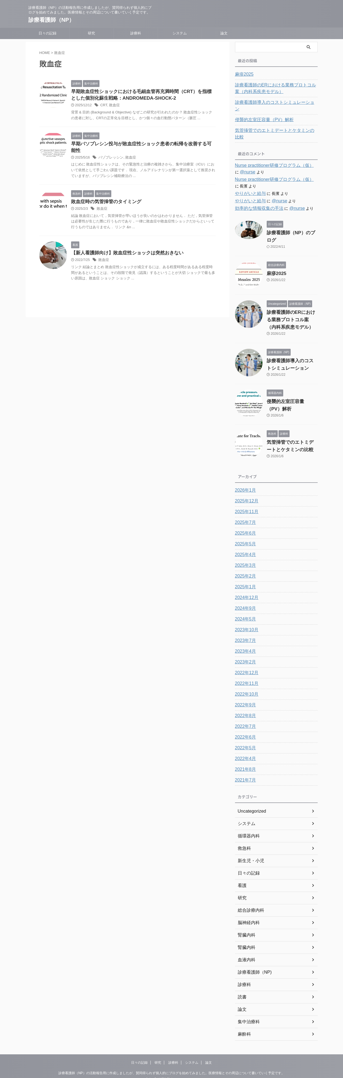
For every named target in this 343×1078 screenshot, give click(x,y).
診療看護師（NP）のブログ (291, 219)
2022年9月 (244, 684)
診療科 (135, 33)
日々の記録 (47, 33)
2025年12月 (245, 480)
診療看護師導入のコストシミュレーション (271, 102)
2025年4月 (244, 534)
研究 (91, 33)
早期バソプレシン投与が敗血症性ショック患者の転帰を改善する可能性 (141, 145)
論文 (224, 33)
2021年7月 (244, 759)
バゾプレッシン (109, 152)
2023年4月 (244, 630)
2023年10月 (245, 609)
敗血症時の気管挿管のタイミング (104, 196)
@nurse (242, 159)
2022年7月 (244, 706)
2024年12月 (245, 577)
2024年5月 (244, 598)
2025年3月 (244, 545)
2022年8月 (244, 695)
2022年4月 (244, 738)
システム (179, 33)
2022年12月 (245, 652)
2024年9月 (244, 588)
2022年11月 (245, 663)
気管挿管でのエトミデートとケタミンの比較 (273, 124)
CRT (103, 106)
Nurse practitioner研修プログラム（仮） (269, 152)
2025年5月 (244, 523)
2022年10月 (245, 673)
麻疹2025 (243, 74)
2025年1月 (244, 566)
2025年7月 (244, 502)
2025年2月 (244, 555)
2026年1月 (244, 469)
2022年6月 (244, 716)
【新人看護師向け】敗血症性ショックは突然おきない (124, 248)
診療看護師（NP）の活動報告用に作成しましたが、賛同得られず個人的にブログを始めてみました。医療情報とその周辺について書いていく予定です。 (171, 1052)
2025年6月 (244, 512)
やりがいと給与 (248, 180)
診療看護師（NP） (51, 20)
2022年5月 (244, 727)
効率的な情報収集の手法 (256, 195)
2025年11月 (245, 491)
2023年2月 (244, 641)
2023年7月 (244, 620)
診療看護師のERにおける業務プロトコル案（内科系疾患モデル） (276, 88)
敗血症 (113, 106)
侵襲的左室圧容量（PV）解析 (261, 113)
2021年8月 (244, 749)
